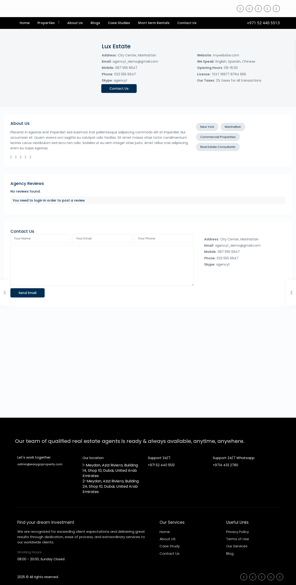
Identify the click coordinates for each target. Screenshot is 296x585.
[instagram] (276, 8)
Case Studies (119, 23)
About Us (75, 23)
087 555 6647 (126, 67)
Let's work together (34, 457)
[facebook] (240, 8)
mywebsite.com (226, 55)
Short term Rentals (154, 23)
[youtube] (267, 8)
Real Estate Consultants (217, 147)
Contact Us (187, 23)
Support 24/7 (159, 457)
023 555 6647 (125, 74)
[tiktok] (249, 8)
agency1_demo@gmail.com (135, 61)
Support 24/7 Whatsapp (234, 457)
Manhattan (233, 127)
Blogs (95, 23)
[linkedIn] (258, 8)
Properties (46, 23)
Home (25, 23)
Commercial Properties (218, 137)
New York (207, 127)
